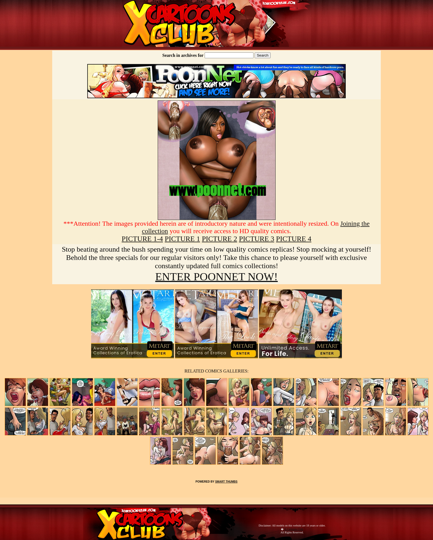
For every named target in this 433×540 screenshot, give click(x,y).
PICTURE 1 (182, 239)
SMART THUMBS (226, 481)
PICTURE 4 (293, 239)
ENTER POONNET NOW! (216, 276)
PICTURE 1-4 (142, 239)
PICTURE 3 (256, 239)
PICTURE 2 (219, 239)
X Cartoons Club (293, 529)
